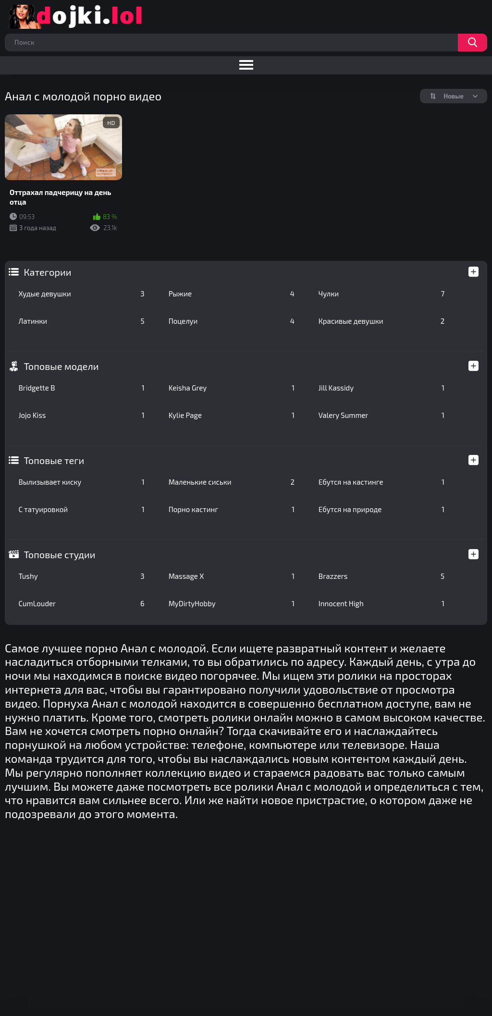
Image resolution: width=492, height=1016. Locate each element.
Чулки (381, 293)
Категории (47, 272)
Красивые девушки (381, 321)
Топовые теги (54, 460)
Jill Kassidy (381, 387)
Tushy (81, 576)
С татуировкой (81, 509)
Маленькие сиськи (232, 481)
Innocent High (381, 603)
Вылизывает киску (81, 481)
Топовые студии (59, 554)
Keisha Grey (232, 387)
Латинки (81, 321)
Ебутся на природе (381, 509)
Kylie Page (232, 415)
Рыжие (232, 293)
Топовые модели (61, 366)
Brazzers (381, 576)
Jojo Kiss (81, 415)
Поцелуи (232, 321)
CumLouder (81, 603)
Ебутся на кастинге (381, 481)
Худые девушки (81, 293)
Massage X (232, 576)
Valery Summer (381, 415)
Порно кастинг (232, 509)
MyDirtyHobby (232, 603)
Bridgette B (81, 387)
